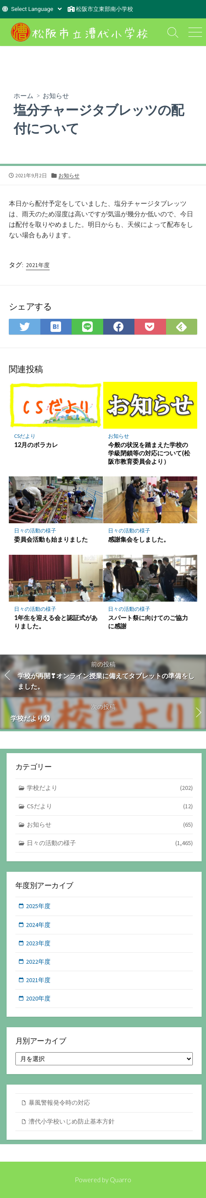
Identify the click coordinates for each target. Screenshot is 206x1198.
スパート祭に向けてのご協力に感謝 (148, 622)
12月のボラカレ (36, 444)
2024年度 (38, 925)
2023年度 (38, 943)
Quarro (120, 1180)
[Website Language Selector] (36, 9)
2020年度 (38, 998)
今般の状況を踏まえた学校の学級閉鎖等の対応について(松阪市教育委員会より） (149, 453)
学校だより (110, 788)
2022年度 (38, 961)
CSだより (25, 436)
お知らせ (56, 95)
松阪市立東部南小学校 (104, 9)
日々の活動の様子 (35, 530)
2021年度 (38, 265)
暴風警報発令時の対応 (59, 1102)
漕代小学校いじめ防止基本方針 (72, 1121)
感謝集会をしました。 (139, 539)
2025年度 (38, 906)
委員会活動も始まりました (51, 539)
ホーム (23, 95)
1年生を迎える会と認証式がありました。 (56, 622)
